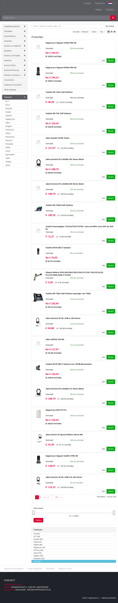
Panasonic (9, 130)
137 (56, 497)
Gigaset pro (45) (39, 548)
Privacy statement (34, 569)
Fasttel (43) (38, 542)
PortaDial (9, 144)
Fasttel (8, 112)
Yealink (8, 162)
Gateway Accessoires (13, 85)
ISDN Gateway (10, 90)
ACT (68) (37, 537)
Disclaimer (50, 569)
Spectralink (9, 155)
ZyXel (7, 165)
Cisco (7, 105)
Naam (95, 32)
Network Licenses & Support (15, 75)
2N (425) (37, 534)
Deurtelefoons (14, 36)
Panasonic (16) (39, 559)
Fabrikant (86, 32)
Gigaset (8, 116)
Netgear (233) (38, 556)
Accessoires (9, 80)
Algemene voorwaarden (14, 569)
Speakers (14, 50)
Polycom (8, 140)
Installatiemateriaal (14, 26)
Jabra (7, 123)
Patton (8, 133)
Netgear (8, 126)
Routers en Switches (14, 46)
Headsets (14, 41)
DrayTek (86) (38, 539)
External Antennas (14, 70)
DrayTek (8, 108)
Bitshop (113, 598)
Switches (14, 60)
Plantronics (9, 137)
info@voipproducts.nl (39, 590)
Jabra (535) (38, 553)
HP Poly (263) (38, 550)
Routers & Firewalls (14, 55)
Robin (7, 147)
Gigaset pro (10, 119)
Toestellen (14, 31)
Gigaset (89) (38, 545)
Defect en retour (65, 569)
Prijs (103, 32)
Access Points (14, 65)
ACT (7, 101)
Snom (7, 151)
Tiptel (7, 158)
